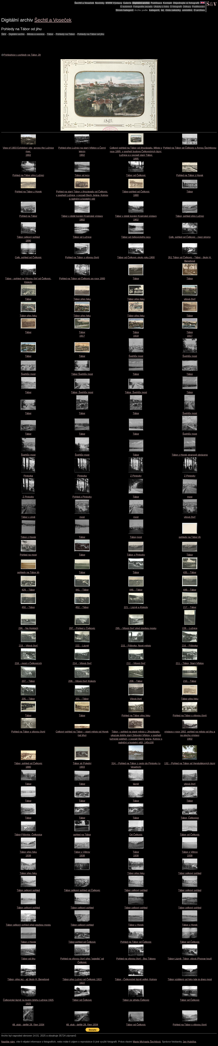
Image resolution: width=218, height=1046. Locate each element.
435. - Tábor (189, 572)
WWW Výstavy (114, 3)
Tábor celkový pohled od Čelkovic (82, 890)
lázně (136, 784)
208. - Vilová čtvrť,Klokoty (82, 681)
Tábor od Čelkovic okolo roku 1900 (136, 257)
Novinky (99, 3)
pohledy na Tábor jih (190, 537)
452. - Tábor (82, 607)
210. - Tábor (189, 681)
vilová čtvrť (190, 299)
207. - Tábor (28, 681)
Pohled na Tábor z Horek (189, 175)
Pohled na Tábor (28, 216)
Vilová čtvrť (136, 698)
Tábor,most (136, 537)
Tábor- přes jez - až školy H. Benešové (28, 979)
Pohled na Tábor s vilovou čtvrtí (82, 257)
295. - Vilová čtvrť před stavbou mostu (136, 628)
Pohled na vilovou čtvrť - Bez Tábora (135, 958)
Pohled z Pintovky (82, 497)
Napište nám (8, 1041)
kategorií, (154, 10)
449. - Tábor (189, 590)
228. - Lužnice (189, 628)
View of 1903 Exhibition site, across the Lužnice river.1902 (28, 151)
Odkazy (187, 6)
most (189, 497)
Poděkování (198, 6)
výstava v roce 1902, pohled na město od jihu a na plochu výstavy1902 (189, 735)
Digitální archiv (141, 3)
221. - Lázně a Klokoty (136, 607)
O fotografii (176, 6)
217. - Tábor (189, 607)
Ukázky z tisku (161, 6)
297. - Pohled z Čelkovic (82, 628)
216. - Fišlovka (190, 645)
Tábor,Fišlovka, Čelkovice (28, 834)
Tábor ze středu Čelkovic (135, 1000)
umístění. (187, 10)
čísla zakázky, (173, 10)
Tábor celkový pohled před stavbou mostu (28, 925)
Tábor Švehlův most (82, 374)
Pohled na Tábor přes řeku (136, 715)
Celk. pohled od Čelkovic (28, 257)
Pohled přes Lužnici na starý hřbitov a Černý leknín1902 (82, 151)
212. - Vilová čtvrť (135, 663)
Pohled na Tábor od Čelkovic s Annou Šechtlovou (189, 148)
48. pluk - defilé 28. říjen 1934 (28, 1024)
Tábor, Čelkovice (190, 818)
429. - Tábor (28, 590)
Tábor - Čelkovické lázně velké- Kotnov (136, 979)
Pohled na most (28, 554)
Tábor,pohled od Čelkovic (82, 942)
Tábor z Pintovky (136, 554)
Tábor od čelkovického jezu (136, 237)
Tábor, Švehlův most (82, 392)
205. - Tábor (28, 698)
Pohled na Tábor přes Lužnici (28, 175)
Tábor (190, 191)
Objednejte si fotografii (186, 3)
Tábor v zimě (28, 517)
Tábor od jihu (28, 958)
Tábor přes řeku (82, 299)
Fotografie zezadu (143, 6)
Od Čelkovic (135, 834)
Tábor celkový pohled (189, 873)
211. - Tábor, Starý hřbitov (190, 663)
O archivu (199, 10)
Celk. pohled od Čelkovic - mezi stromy (190, 237)
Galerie (127, 3)
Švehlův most (136, 356)
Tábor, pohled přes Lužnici (189, 216)
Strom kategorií (124, 10)
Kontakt (167, 3)
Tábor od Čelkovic (136, 175)
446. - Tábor (135, 590)
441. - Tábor (82, 590)
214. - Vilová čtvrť (82, 663)
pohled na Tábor (82, 834)
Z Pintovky (136, 476)
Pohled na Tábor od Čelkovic (135, 942)
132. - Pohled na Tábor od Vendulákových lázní (189, 763)
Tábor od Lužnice (82, 237)
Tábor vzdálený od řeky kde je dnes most (190, 979)
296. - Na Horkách (28, 628)
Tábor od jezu (82, 175)
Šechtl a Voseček (84, 3)
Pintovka (28, 476)
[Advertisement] (56, 43)
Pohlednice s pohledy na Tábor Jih (22, 55)
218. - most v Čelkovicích (28, 663)
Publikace (156, 3)
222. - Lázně (82, 645)
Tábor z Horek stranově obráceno (190, 455)
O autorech (126, 6)
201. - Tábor (82, 698)
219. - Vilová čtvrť (28, 645)
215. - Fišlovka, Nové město (136, 645)
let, (162, 10)
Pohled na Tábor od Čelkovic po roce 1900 (82, 278)
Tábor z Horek (28, 537)
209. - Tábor (135, 681)
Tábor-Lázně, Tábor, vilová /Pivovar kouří (190, 958)
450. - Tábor (28, 607)
